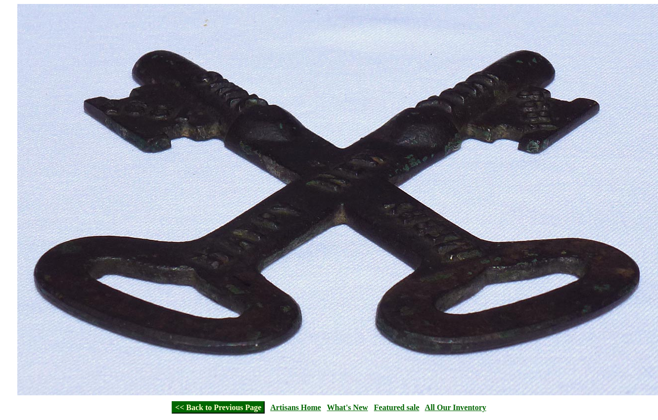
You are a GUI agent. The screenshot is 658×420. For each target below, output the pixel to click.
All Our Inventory (455, 407)
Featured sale (397, 407)
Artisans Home (295, 407)
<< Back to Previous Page (218, 407)
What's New (347, 407)
